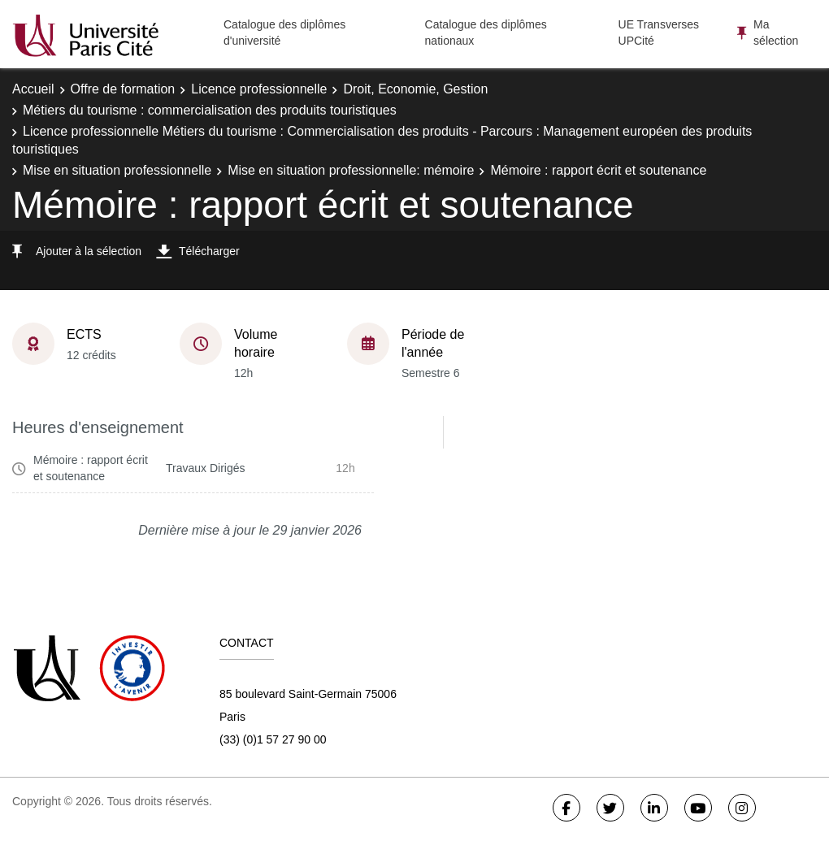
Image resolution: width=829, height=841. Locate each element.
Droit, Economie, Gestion (415, 89)
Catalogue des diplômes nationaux (486, 32)
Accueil (33, 89)
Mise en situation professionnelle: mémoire (351, 170)
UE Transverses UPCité (659, 32)
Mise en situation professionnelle (117, 170)
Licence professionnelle (259, 89)
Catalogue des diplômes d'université (284, 32)
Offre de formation (123, 89)
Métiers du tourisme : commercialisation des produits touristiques (210, 110)
